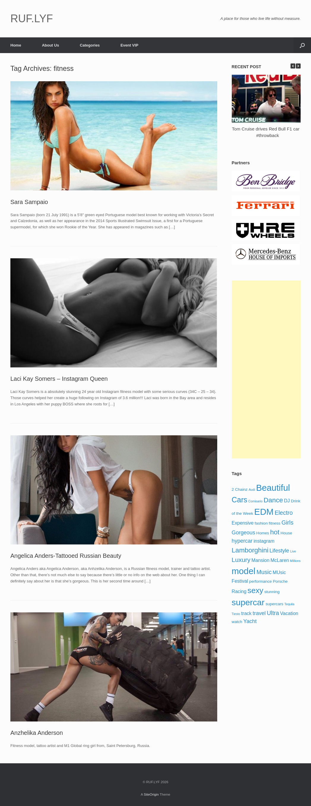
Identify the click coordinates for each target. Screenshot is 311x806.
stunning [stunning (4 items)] (272, 592)
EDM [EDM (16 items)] (264, 512)
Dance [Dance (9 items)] (273, 500)
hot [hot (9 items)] (274, 532)
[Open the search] (302, 45)
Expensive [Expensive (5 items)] (243, 522)
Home (15, 45)
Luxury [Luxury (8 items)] (241, 559)
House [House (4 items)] (286, 533)
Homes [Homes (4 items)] (262, 533)
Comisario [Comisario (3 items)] (255, 501)
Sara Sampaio (29, 202)
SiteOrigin (151, 794)
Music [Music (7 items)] (264, 572)
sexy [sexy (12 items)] (255, 590)
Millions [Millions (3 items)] (295, 561)
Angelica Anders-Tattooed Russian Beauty (65, 555)
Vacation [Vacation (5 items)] (289, 613)
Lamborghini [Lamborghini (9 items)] (250, 550)
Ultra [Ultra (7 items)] (273, 613)
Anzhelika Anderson (36, 732)
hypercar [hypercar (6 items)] (242, 541)
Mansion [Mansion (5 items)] (260, 560)
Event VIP (129, 45)
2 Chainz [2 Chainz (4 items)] (240, 489)
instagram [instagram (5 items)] (264, 541)
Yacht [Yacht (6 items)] (250, 621)
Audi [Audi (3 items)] (252, 489)
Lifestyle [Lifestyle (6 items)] (279, 551)
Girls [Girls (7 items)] (287, 522)
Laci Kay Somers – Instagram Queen (59, 378)
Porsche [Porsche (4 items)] (280, 581)
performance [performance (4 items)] (260, 581)
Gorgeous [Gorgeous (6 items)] (243, 533)
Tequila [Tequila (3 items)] (289, 604)
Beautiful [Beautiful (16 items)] (273, 488)
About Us (50, 45)
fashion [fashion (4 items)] (261, 523)
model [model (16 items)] (244, 571)
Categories (90, 45)
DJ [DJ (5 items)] (287, 500)
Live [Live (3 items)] (293, 551)
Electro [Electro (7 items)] (283, 512)
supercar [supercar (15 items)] (248, 602)
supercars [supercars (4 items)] (274, 604)
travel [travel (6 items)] (259, 613)
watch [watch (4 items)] (237, 621)
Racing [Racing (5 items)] (239, 591)
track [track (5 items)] (246, 613)
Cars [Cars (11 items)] (239, 500)
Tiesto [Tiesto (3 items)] (236, 614)
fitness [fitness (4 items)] (274, 523)
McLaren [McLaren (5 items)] (279, 560)
